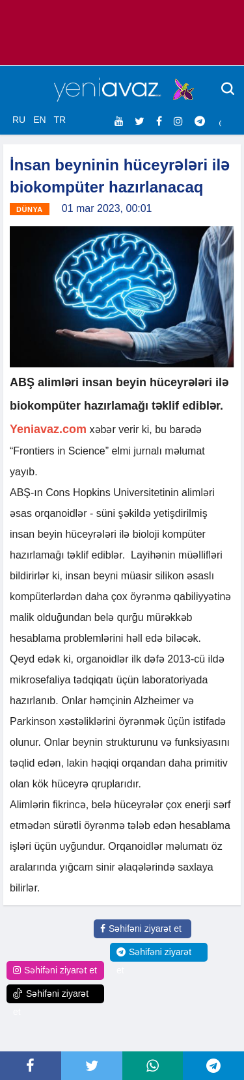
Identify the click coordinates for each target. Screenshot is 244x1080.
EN (39, 119)
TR (59, 119)
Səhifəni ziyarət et (141, 928)
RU (18, 119)
